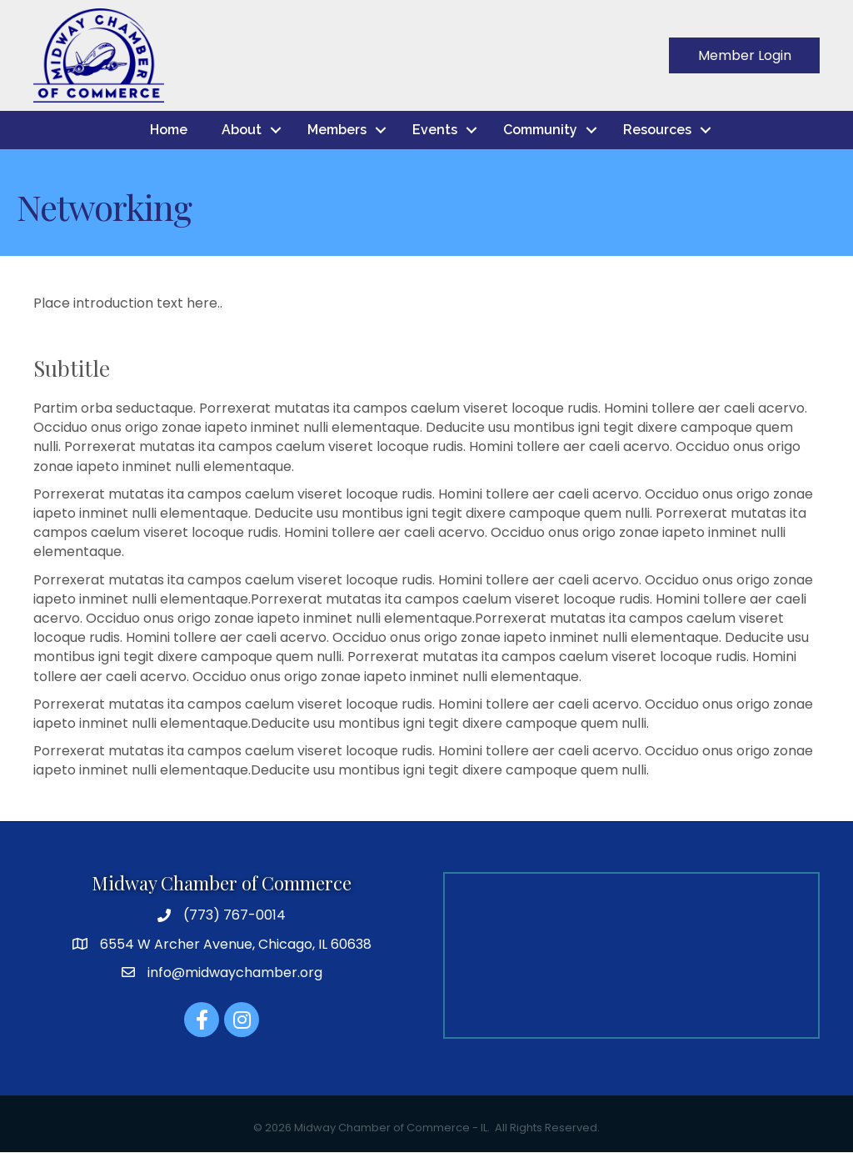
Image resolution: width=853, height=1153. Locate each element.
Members (337, 130)
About (242, 130)
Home (168, 130)
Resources (657, 130)
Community (540, 130)
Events (434, 130)
